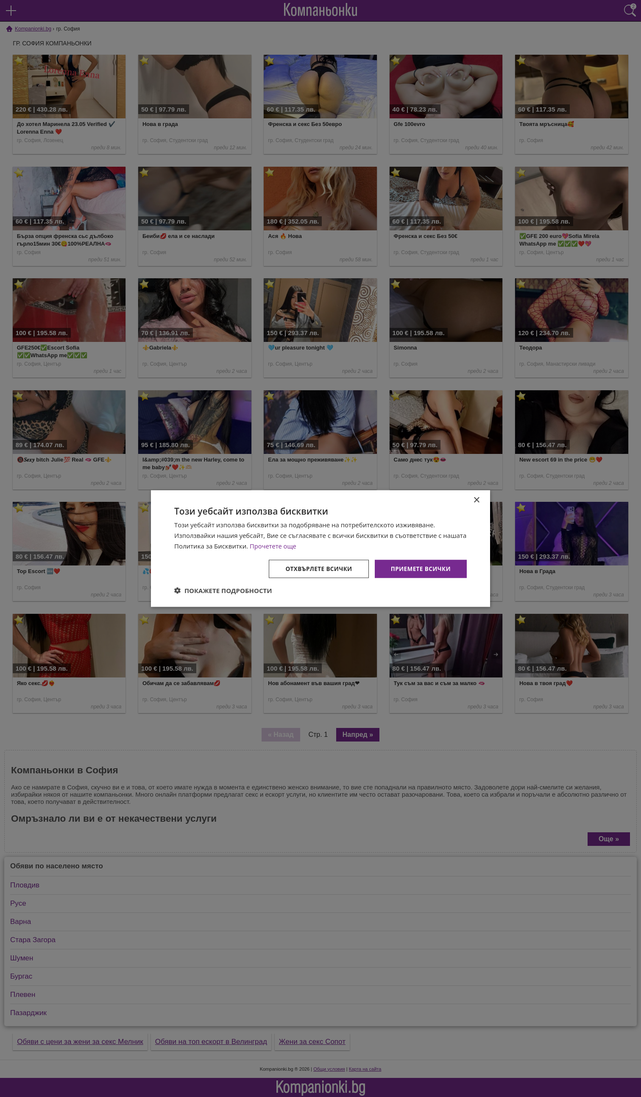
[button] (223, 590)
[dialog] (320, 548)
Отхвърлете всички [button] (315, 568)
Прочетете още (273, 545)
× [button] (476, 500)
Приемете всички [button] (420, 568)
